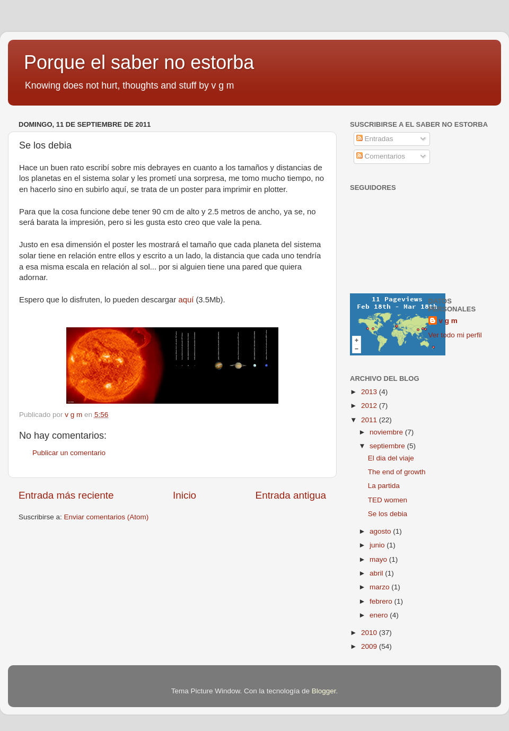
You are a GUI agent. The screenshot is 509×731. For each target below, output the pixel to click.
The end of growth (397, 472)
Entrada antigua (291, 495)
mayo (379, 559)
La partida (384, 486)
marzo (380, 587)
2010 (370, 633)
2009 (370, 646)
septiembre (388, 446)
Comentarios (380, 156)
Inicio (184, 495)
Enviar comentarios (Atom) (106, 517)
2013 (370, 392)
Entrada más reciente (66, 495)
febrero (382, 601)
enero (380, 615)
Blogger (324, 691)
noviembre (387, 432)
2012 (370, 406)
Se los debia (387, 514)
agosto (381, 531)
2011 (370, 420)
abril (377, 573)
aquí (186, 299)
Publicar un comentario (69, 453)
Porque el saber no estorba (139, 62)
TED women (387, 500)
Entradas (374, 139)
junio (378, 545)
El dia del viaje (391, 458)
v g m (448, 321)
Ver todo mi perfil (455, 335)
